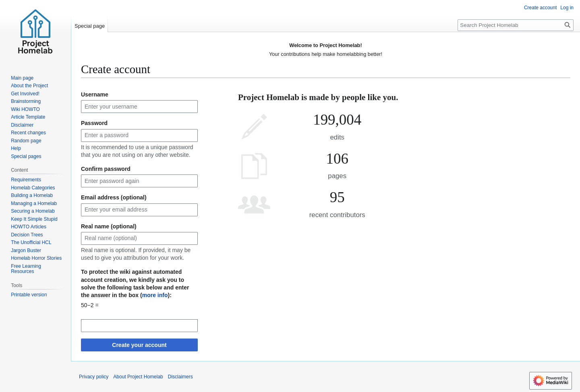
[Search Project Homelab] (516, 25)
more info (155, 295)
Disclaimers (180, 377)
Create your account (139, 345)
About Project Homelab (138, 377)
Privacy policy (93, 377)
